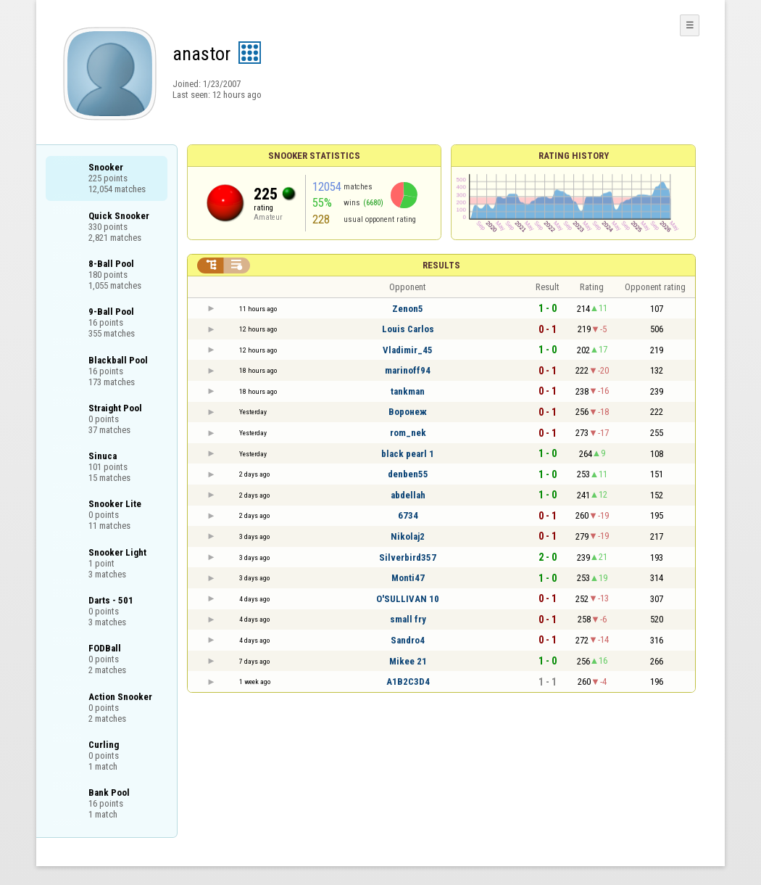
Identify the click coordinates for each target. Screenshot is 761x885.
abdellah (408, 495)
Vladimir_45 (408, 350)
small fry (408, 619)
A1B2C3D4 (408, 681)
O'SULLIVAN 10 (407, 598)
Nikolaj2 (408, 536)
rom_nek (408, 432)
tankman (408, 391)
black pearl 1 (407, 453)
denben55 (408, 474)
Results (441, 265)
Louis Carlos (408, 329)
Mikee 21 (408, 661)
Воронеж (407, 411)
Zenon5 (407, 308)
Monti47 (408, 577)
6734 (408, 515)
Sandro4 (408, 640)
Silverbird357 (407, 557)
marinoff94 (408, 370)
